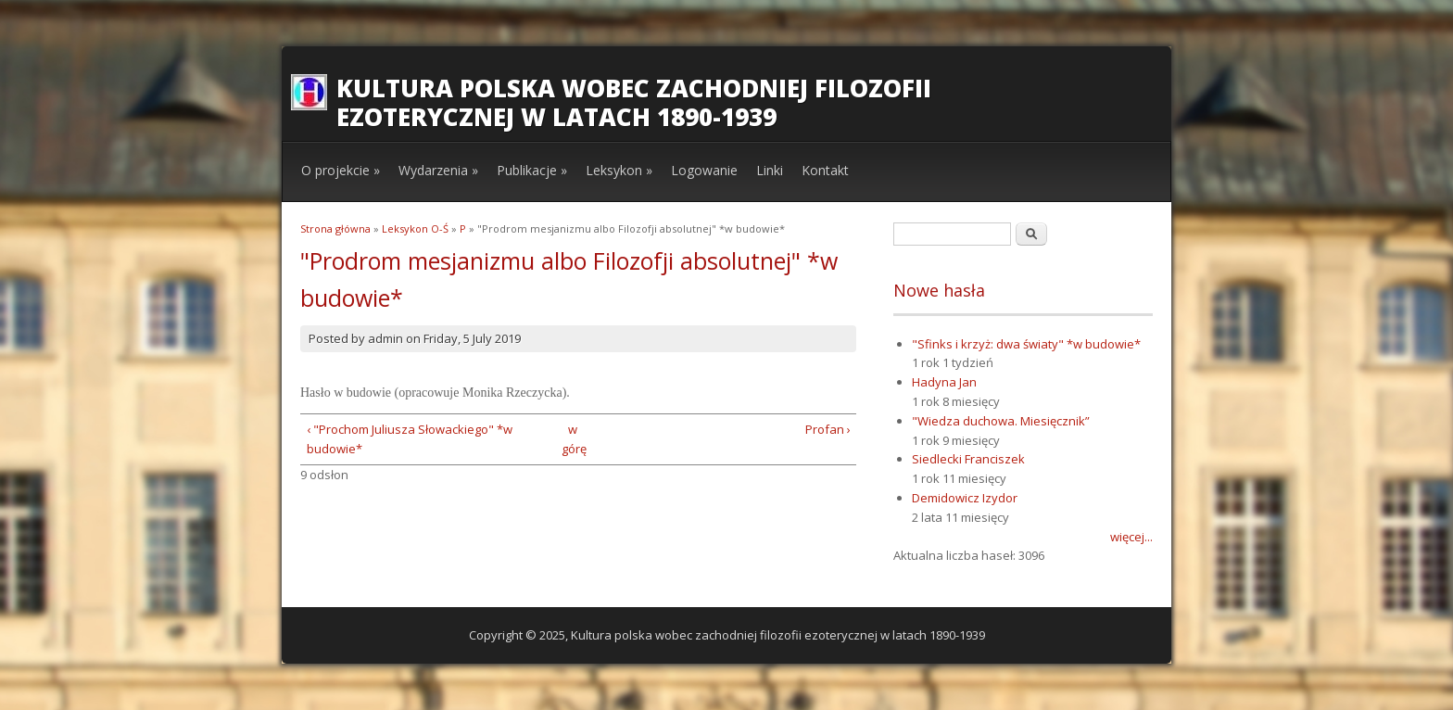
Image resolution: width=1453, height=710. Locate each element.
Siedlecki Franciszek (968, 458)
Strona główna (335, 228)
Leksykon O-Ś (415, 228)
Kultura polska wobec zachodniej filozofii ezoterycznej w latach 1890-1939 (633, 102)
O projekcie (340, 170)
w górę (572, 439)
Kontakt (825, 170)
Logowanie (704, 170)
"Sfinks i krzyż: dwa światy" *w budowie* (1026, 344)
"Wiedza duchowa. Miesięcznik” (1001, 420)
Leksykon (619, 170)
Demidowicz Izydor (964, 497)
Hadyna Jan (944, 382)
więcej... (1131, 536)
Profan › (828, 429)
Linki (769, 170)
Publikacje (532, 170)
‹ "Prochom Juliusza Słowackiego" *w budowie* (409, 439)
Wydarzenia (438, 170)
